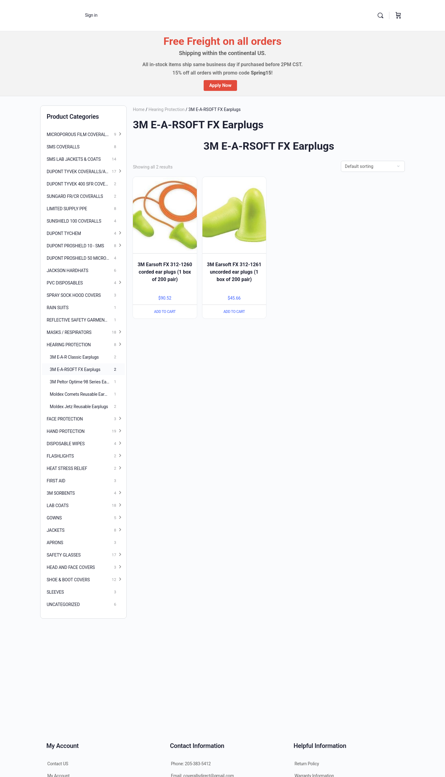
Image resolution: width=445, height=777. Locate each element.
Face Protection (65, 418)
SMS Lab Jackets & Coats (74, 159)
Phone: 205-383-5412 (191, 763)
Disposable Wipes (66, 443)
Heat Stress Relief (67, 468)
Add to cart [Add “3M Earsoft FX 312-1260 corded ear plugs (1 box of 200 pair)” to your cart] (164, 312)
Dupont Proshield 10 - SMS (75, 245)
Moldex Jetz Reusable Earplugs (79, 406)
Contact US (57, 763)
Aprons (55, 542)
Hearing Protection (166, 109)
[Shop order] (373, 166)
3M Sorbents (61, 493)
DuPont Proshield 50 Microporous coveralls (86, 258)
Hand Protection (66, 431)
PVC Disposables (65, 282)
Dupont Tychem (64, 233)
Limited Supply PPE (67, 208)
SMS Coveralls (63, 146)
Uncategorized (63, 604)
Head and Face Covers (71, 567)
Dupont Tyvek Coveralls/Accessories (86, 171)
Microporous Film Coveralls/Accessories (86, 134)
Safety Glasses (64, 555)
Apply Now (220, 85)
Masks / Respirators (69, 332)
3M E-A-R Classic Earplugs (74, 357)
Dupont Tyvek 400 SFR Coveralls (82, 183)
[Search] (380, 15)
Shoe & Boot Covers (68, 579)
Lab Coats (58, 505)
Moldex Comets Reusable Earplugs (82, 394)
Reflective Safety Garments (78, 320)
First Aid (56, 480)
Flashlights (60, 456)
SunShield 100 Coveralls (74, 221)
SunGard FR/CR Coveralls (75, 196)
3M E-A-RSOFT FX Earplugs (75, 369)
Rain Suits (57, 307)
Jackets (56, 530)
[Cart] (398, 15)
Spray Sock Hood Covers (74, 295)
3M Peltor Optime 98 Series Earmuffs (84, 381)
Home (139, 109)
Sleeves (55, 592)
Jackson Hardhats (67, 270)
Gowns (54, 517)
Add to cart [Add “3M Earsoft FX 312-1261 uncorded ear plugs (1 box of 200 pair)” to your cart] (234, 312)
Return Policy (307, 763)
